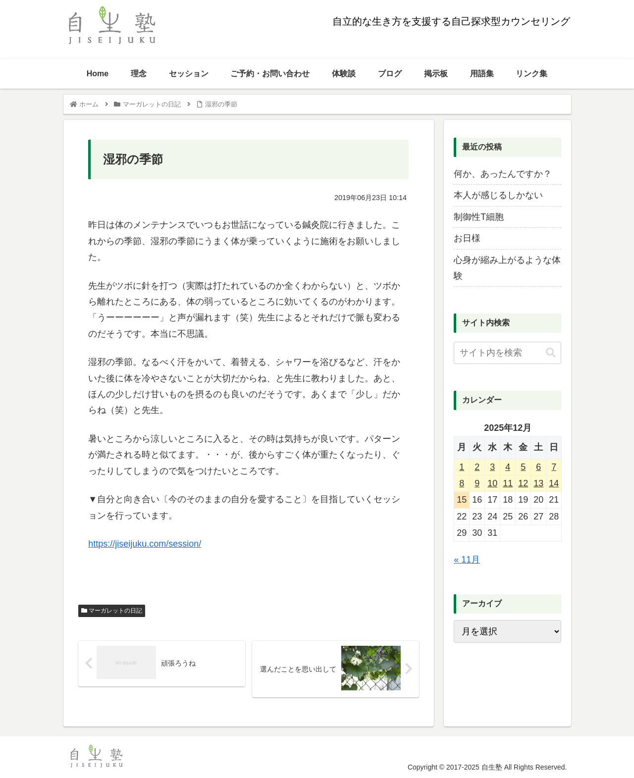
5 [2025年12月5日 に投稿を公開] (523, 467)
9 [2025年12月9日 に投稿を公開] (477, 483)
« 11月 (467, 560)
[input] (507, 353)
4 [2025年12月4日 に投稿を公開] (507, 467)
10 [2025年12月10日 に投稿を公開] (492, 483)
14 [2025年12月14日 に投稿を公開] (554, 483)
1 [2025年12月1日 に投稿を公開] (461, 467)
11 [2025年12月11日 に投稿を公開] (508, 483)
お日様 (467, 238)
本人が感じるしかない (498, 195)
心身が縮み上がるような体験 (507, 268)
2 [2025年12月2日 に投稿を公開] (477, 467)
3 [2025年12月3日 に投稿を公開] (492, 467)
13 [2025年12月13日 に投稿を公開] (538, 483)
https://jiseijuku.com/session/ (144, 544)
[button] (551, 353)
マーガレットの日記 (111, 610)
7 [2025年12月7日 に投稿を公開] (553, 467)
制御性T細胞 (479, 217)
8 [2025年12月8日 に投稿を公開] (461, 483)
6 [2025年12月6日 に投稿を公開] (538, 467)
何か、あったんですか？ (503, 174)
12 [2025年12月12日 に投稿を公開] (523, 483)
